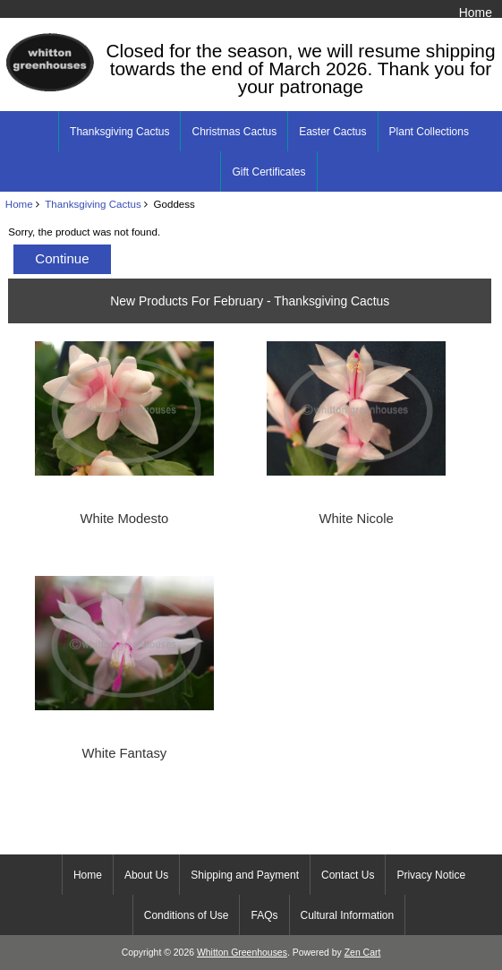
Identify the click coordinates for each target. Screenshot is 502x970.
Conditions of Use (186, 915)
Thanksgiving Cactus (93, 204)
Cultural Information (348, 915)
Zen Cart (363, 952)
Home (475, 12)
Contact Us (347, 875)
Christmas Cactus (234, 131)
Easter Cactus (332, 131)
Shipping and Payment (245, 875)
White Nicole (356, 518)
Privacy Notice (430, 875)
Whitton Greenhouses (242, 952)
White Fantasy (124, 753)
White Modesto (124, 518)
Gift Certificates (268, 172)
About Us (146, 875)
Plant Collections (429, 131)
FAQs (264, 915)
